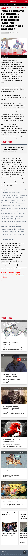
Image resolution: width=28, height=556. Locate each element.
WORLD (15, 5)
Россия (12, 32)
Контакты (4, 551)
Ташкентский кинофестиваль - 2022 (9, 35)
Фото (18, 7)
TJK (7, 5)
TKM (9, 5)
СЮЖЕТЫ (24, 7)
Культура (17, 32)
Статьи (9, 7)
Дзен (5, 277)
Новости (3, 7)
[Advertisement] (14, 301)
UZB (12, 5)
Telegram (21, 275)
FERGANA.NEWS (14, 2)
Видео (14, 7)
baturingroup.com (15, 554)
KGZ (5, 5)
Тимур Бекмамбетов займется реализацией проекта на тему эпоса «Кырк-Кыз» (13, 149)
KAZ (2, 5)
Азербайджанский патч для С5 (8, 513)
